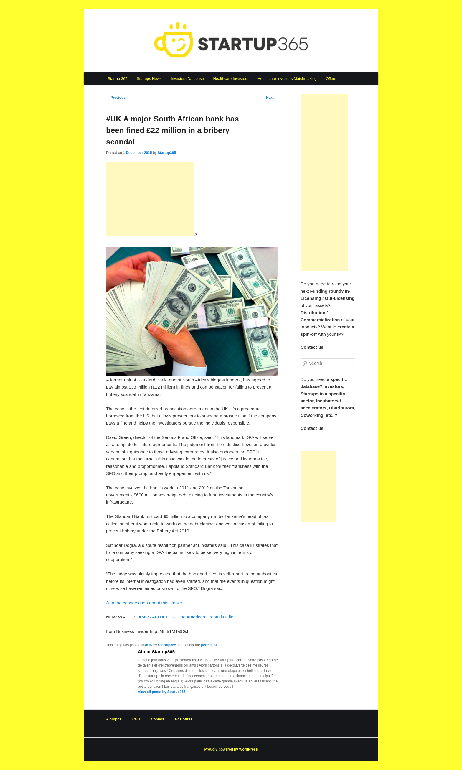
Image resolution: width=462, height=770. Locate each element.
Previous (116, 98)
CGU (136, 719)
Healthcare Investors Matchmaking (287, 78)
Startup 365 (117, 78)
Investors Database (187, 78)
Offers (331, 78)
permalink (209, 645)
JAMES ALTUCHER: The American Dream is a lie (184, 616)
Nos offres (183, 719)
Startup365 (167, 153)
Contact (157, 719)
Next (272, 98)
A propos (113, 719)
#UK (148, 645)
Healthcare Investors (230, 78)
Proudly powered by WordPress (231, 749)
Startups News (149, 78)
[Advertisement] (150, 199)
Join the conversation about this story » (144, 602)
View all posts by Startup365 (164, 692)
